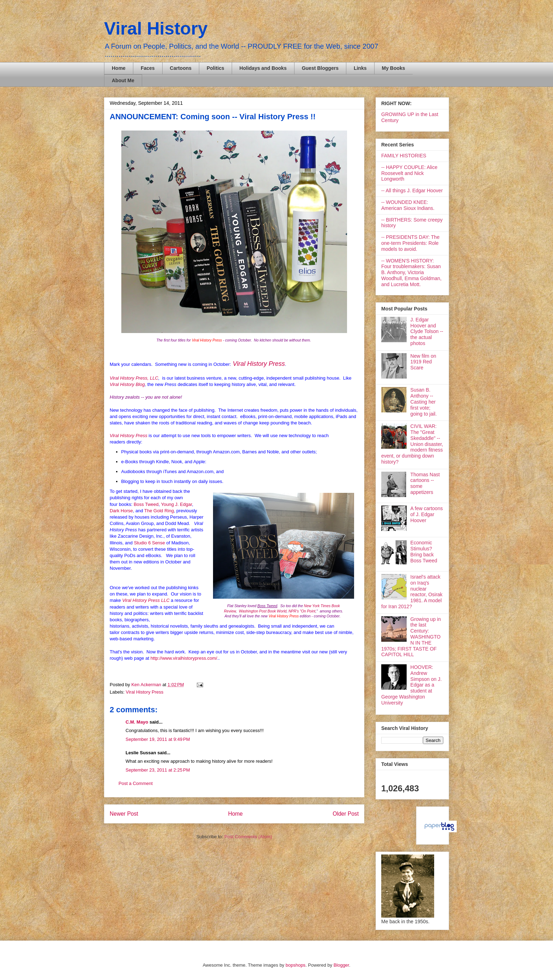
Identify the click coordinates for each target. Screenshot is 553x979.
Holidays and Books (263, 68)
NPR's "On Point (301, 611)
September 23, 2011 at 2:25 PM (158, 770)
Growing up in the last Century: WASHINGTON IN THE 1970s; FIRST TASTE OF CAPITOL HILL (411, 637)
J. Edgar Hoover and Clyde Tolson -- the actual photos (427, 331)
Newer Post (124, 814)
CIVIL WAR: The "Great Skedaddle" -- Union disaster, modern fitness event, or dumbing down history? (412, 444)
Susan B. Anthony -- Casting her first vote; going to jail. (424, 401)
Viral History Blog (127, 384)
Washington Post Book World (262, 611)
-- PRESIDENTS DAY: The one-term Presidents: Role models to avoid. (410, 243)
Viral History (156, 28)
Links (360, 68)
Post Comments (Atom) (248, 836)
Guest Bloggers (320, 68)
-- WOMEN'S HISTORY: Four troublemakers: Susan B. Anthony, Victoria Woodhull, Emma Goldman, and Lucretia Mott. (411, 272)
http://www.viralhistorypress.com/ (184, 658)
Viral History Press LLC (145, 600)
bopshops (295, 965)
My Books (393, 68)
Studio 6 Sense (149, 542)
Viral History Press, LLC (134, 378)
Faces (148, 68)
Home (119, 68)
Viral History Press (259, 363)
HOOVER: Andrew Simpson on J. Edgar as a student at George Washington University (411, 685)
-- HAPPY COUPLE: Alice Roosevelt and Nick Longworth (409, 173)
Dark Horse (121, 510)
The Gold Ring (159, 510)
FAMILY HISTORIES (403, 155)
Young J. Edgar (176, 504)
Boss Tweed (146, 504)
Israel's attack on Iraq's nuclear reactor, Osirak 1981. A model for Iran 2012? (412, 591)
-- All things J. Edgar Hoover (412, 190)
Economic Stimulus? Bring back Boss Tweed (424, 551)
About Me (123, 80)
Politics (215, 68)
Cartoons (181, 68)
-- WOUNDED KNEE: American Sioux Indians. (408, 205)
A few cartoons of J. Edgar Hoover (427, 514)
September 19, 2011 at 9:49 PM (158, 739)
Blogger (341, 965)
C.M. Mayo (137, 722)
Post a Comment (136, 783)
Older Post (346, 814)
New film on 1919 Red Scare (423, 362)
